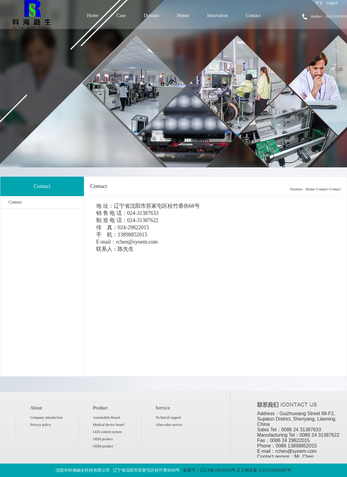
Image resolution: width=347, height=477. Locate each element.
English (332, 3)
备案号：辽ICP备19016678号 (209, 470)
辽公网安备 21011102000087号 (264, 470)
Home (93, 15)
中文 (319, 3)
